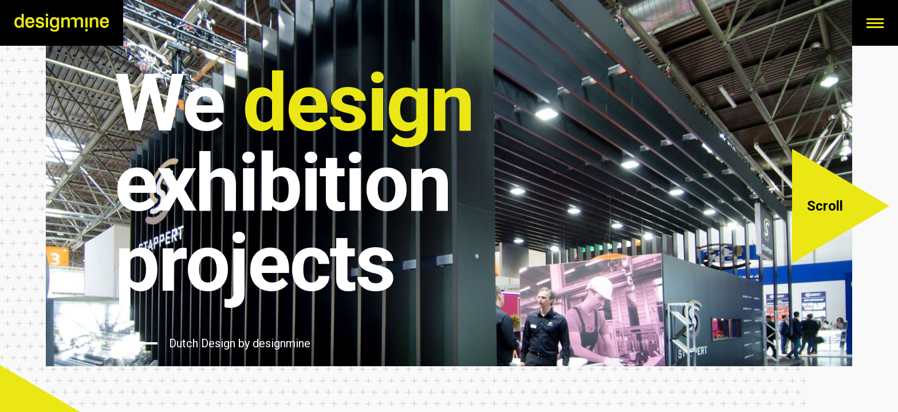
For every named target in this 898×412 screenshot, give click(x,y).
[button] (840, 206)
